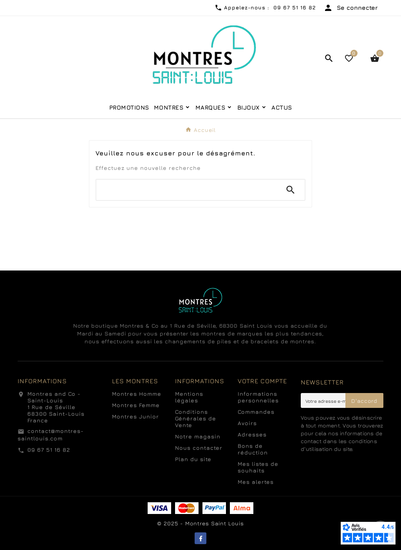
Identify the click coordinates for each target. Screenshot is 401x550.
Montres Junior (135, 416)
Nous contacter (198, 447)
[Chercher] (186, 190)
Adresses (252, 434)
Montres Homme (136, 393)
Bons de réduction (253, 449)
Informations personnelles (258, 397)
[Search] (290, 190)
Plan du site (193, 459)
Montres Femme (136, 405)
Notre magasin (197, 436)
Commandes (256, 411)
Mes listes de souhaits (258, 467)
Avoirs (247, 423)
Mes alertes (256, 481)
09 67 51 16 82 (48, 449)
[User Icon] (350, 8)
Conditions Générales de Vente (195, 418)
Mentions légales (189, 397)
